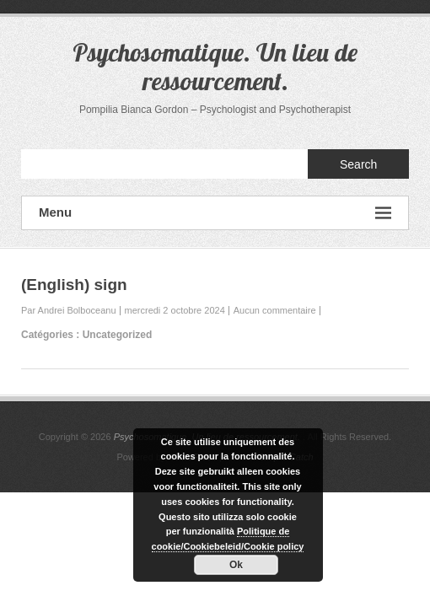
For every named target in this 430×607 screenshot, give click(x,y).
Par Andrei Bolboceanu (68, 310)
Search (358, 164)
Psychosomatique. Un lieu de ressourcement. (215, 66)
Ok (236, 565)
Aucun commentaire (275, 310)
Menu (215, 213)
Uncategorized (118, 335)
